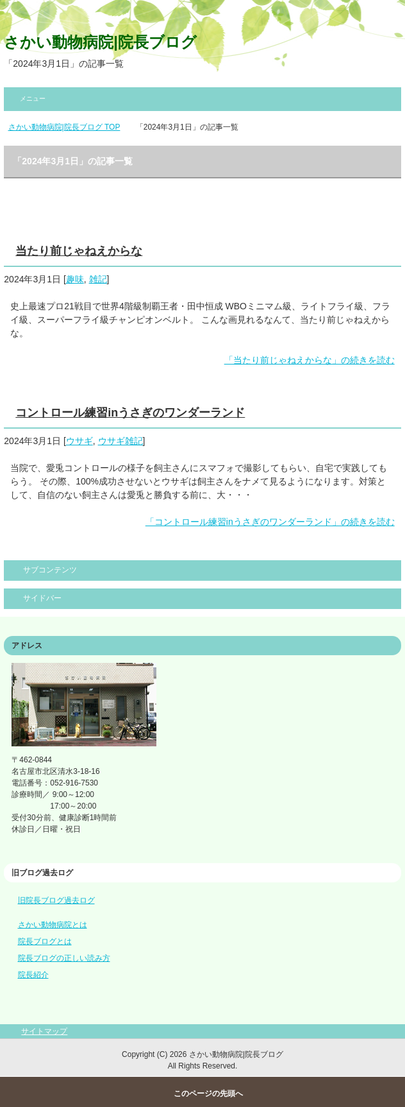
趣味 (75, 279)
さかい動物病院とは (52, 924)
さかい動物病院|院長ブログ (100, 42)
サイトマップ (44, 1031)
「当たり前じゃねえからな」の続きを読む (309, 360)
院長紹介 (33, 974)
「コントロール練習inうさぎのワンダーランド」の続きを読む (270, 522)
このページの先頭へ (208, 1093)
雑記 (98, 279)
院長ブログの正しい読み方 (64, 958)
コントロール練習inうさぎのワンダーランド (130, 412)
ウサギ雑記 (120, 441)
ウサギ (79, 441)
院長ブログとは (45, 941)
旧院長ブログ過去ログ (56, 900)
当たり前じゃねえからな (78, 251)
